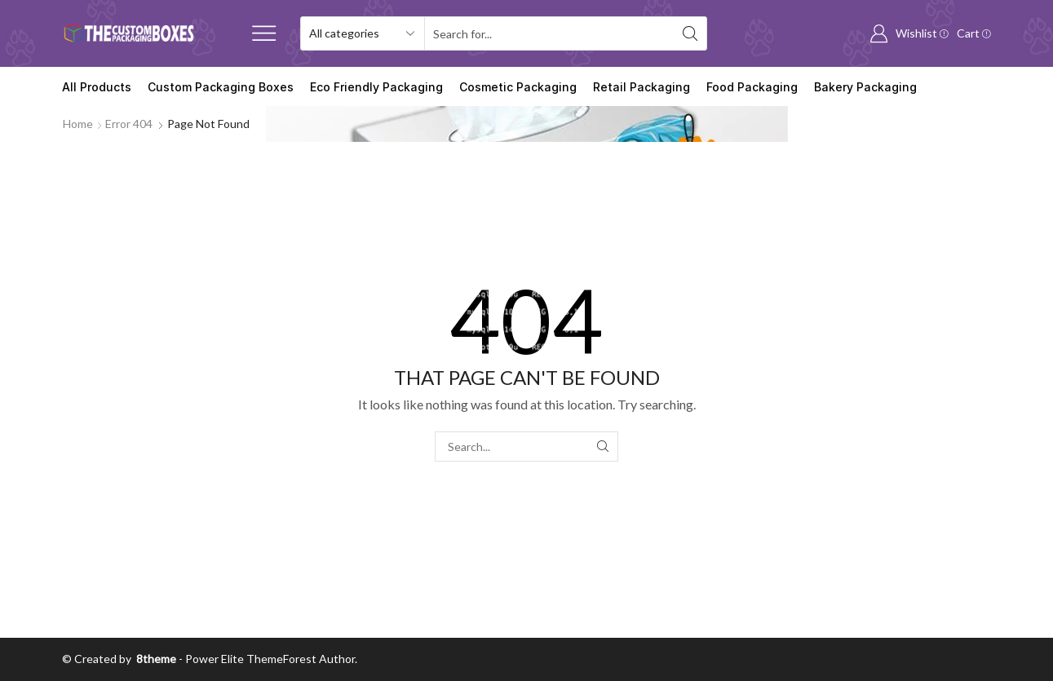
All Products (96, 87)
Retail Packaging (641, 87)
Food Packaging (752, 87)
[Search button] (690, 33)
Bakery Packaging (865, 87)
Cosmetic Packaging (518, 87)
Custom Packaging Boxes (221, 87)
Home (78, 123)
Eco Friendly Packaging (376, 87)
